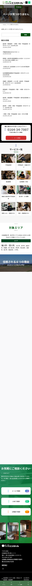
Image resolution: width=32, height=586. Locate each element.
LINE (11, 583)
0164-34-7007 (18, 129)
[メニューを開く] (24, 2)
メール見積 (20, 583)
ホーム (4, 583)
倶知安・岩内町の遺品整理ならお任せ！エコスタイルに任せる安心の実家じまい (16, 59)
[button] (16, 138)
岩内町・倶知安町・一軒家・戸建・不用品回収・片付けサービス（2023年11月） (16, 44)
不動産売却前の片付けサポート (11, 52)
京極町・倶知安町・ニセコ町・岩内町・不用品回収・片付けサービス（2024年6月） (16, 82)
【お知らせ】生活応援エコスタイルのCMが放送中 (16, 66)
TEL (28, 583)
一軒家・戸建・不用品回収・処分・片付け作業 (15, 114)
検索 (25, 35)
